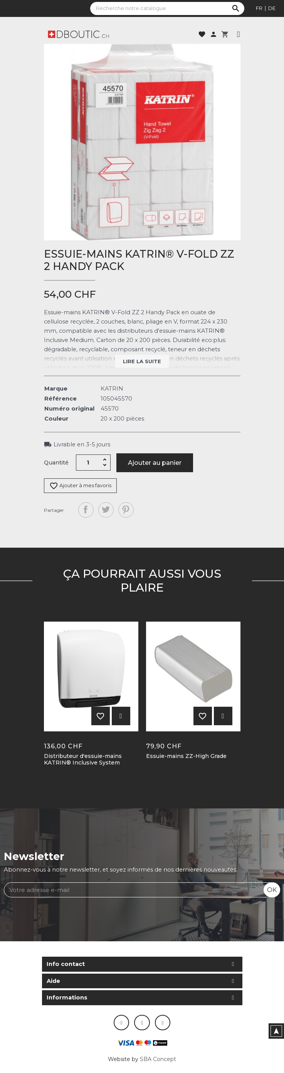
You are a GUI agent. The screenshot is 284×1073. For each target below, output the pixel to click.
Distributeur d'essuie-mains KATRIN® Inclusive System (83, 759)
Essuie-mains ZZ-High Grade (186, 756)
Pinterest (126, 510)
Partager (86, 510)
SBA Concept (158, 1059)
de (272, 8)
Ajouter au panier (154, 462)
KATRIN (112, 388)
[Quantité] (87, 462)
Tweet (106, 510)
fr (259, 8)
